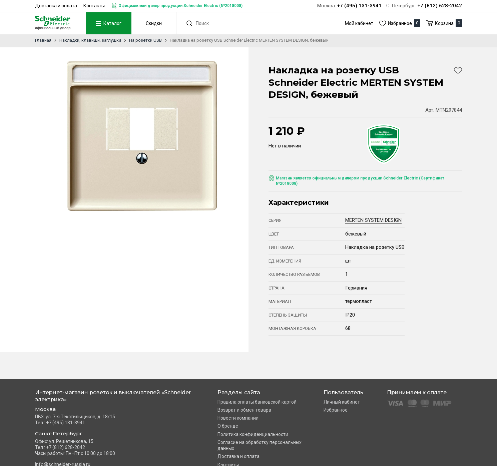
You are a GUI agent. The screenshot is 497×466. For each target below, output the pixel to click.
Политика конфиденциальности (252, 434)
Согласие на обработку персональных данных (259, 445)
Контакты (94, 5)
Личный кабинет (342, 402)
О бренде (227, 426)
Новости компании (238, 418)
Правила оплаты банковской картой (257, 402)
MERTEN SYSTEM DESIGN (373, 220)
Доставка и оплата (56, 5)
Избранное (336, 410)
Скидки (153, 23)
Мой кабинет (359, 23)
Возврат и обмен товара (244, 410)
